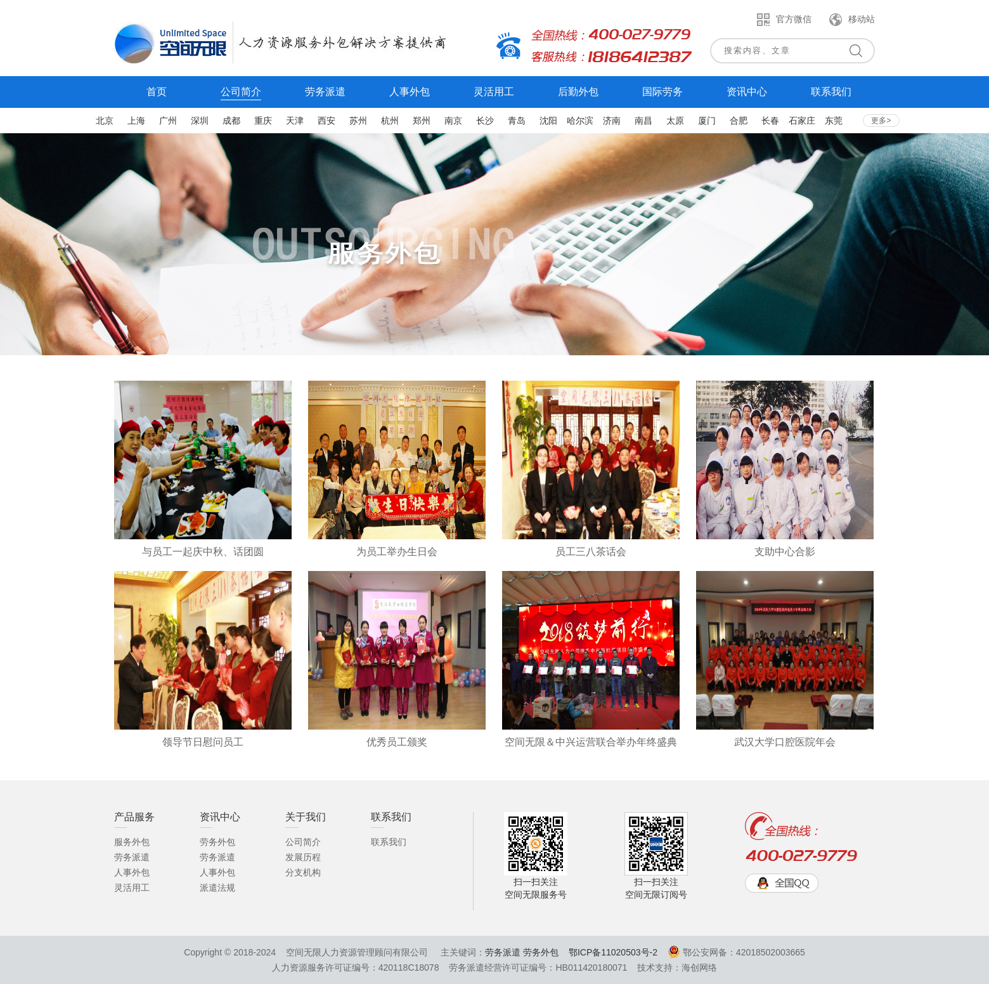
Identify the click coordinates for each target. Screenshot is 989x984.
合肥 (738, 120)
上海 (136, 120)
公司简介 (303, 842)
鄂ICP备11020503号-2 (613, 952)
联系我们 (388, 842)
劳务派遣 (132, 857)
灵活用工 (132, 887)
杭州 (390, 120)
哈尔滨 (580, 120)
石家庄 (802, 120)
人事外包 (132, 872)
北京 (104, 120)
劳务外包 (217, 842)
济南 (612, 120)
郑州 (421, 120)
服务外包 (132, 842)
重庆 (263, 120)
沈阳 (548, 120)
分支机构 (303, 872)
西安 (326, 120)
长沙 (485, 120)
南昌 (643, 120)
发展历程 (303, 857)
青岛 (517, 120)
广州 (168, 120)
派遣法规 (217, 887)
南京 (453, 120)
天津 (295, 120)
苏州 (358, 120)
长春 (770, 120)
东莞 (834, 120)
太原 (675, 120)
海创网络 (699, 967)
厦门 (707, 120)
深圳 (200, 120)
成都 (231, 120)
